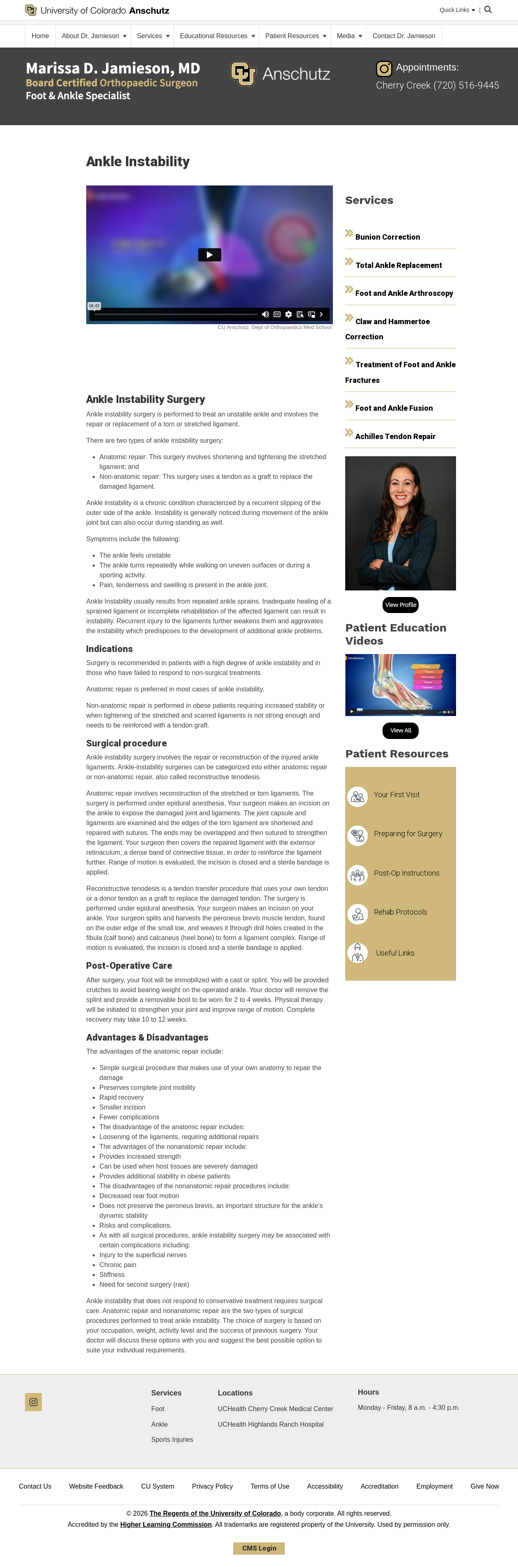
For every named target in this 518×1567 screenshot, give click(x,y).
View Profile (401, 604)
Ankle (159, 1424)
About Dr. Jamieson (94, 35)
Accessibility (325, 1486)
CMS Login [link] (259, 1548)
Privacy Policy (212, 1486)
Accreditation (380, 1486)
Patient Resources (296, 35)
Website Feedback (96, 1486)
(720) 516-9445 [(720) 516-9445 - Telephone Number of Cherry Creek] (466, 85)
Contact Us (35, 1486)
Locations (235, 1393)
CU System (157, 1486)
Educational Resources (217, 35)
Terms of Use (270, 1486)
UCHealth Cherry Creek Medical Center (275, 1408)
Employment (434, 1486)
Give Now (485, 1486)
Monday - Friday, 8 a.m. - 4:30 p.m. (409, 1407)
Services (153, 35)
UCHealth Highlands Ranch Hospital (271, 1424)
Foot (158, 1408)
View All (400, 730)
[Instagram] (36, 1414)
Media (349, 35)
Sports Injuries (172, 1439)
